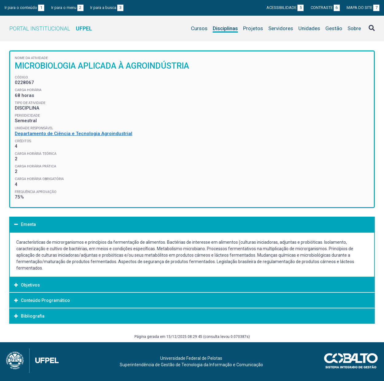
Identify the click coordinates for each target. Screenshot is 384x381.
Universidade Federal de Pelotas (191, 358)
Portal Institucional (50, 28)
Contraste (325, 7)
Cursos (199, 28)
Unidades (309, 28)
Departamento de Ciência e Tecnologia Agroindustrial (73, 133)
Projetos (253, 28)
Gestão (333, 28)
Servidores (280, 28)
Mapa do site (363, 7)
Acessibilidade (285, 7)
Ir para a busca (106, 7)
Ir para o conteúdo (24, 7)
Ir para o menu (67, 7)
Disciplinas (225, 28)
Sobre (354, 28)
